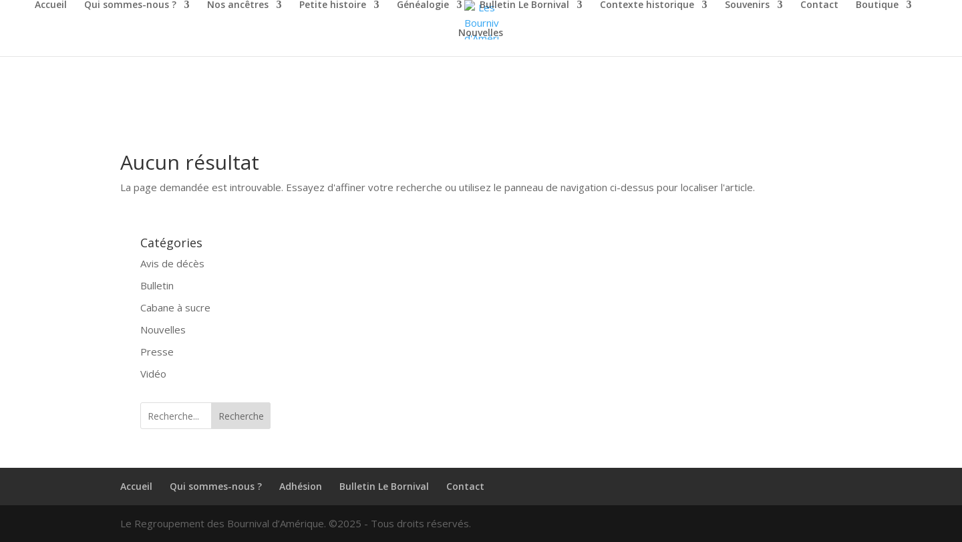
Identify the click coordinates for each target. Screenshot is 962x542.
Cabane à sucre (175, 307)
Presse (157, 351)
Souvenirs (747, 5)
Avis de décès (172, 263)
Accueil (51, 5)
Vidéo (153, 373)
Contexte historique (647, 5)
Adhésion (300, 486)
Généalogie (423, 5)
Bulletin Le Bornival (524, 5)
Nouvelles (480, 33)
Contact (819, 5)
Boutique (877, 5)
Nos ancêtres (238, 5)
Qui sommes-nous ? (130, 5)
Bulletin (157, 285)
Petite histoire (332, 5)
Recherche (241, 416)
